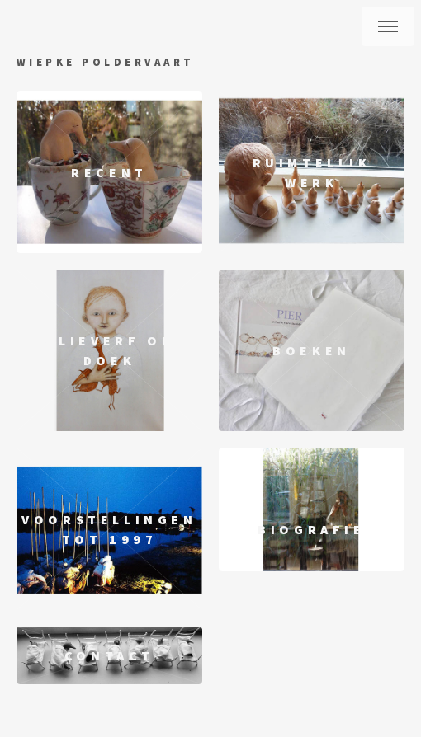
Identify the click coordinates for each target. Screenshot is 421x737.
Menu (388, 26)
